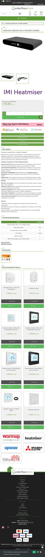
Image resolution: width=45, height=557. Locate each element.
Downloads (22, 141)
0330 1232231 (41, 4)
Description (22, 134)
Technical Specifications (22, 138)
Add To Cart (21, 117)
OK (34, 552)
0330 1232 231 (24, 521)
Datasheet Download (6, 244)
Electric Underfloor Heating (22, 515)
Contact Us (27, 4)
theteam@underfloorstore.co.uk (25, 522)
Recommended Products (22, 144)
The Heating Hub (22, 510)
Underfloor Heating (22, 513)
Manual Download (5, 243)
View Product (12, 301)
